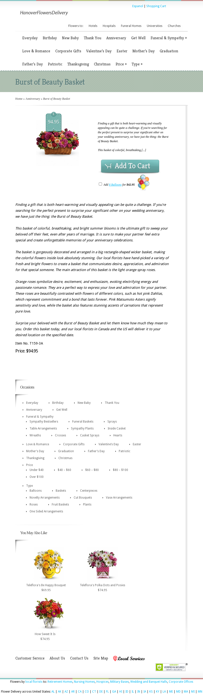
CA (80, 691)
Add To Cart (132, 166)
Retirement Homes (60, 681)
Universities (154, 26)
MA (186, 691)
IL (133, 691)
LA (164, 691)
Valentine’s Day (99, 51)
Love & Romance (36, 51)
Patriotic (55, 64)
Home (18, 98)
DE (101, 691)
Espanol (137, 6)
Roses (34, 504)
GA (114, 691)
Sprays (112, 421)
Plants (87, 504)
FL (107, 691)
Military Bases (119, 681)
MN (200, 691)
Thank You (92, 37)
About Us (57, 658)
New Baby (70, 37)
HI (120, 691)
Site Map (100, 658)
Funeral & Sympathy (169, 37)
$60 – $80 (92, 470)
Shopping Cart (156, 6)
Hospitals (109, 26)
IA (144, 691)
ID (126, 691)
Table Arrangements (43, 428)
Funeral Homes (131, 26)
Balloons (36, 490)
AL (53, 691)
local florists (33, 681)
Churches (174, 26)
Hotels (93, 26)
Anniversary (116, 37)
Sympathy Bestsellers (44, 421)
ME (171, 691)
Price (121, 64)
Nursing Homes (84, 681)
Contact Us (79, 658)
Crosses (60, 435)
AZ (66, 691)
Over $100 (37, 477)
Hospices (102, 681)
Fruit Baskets (60, 504)
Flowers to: (75, 26)
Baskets (61, 490)
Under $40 (37, 470)
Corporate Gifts (68, 51)
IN (138, 691)
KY (157, 691)
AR (73, 691)
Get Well (138, 37)
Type (137, 64)
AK (59, 691)
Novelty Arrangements (45, 497)
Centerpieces (88, 490)
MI (193, 691)
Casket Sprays (89, 435)
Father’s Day (32, 64)
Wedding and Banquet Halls (148, 681)
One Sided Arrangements (46, 511)
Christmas (102, 64)
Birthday (50, 37)
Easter (122, 51)
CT (94, 691)
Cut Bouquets (83, 497)
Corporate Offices (181, 681)
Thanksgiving (78, 64)
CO (87, 691)
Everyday (30, 37)
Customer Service (30, 658)
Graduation (169, 51)
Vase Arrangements (119, 497)
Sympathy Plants (82, 428)
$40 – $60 (64, 470)
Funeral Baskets (82, 421)
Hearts (117, 435)
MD (178, 691)
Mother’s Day (143, 51)
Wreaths (35, 435)
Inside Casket (117, 428)
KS (151, 691)
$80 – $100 (120, 470)
